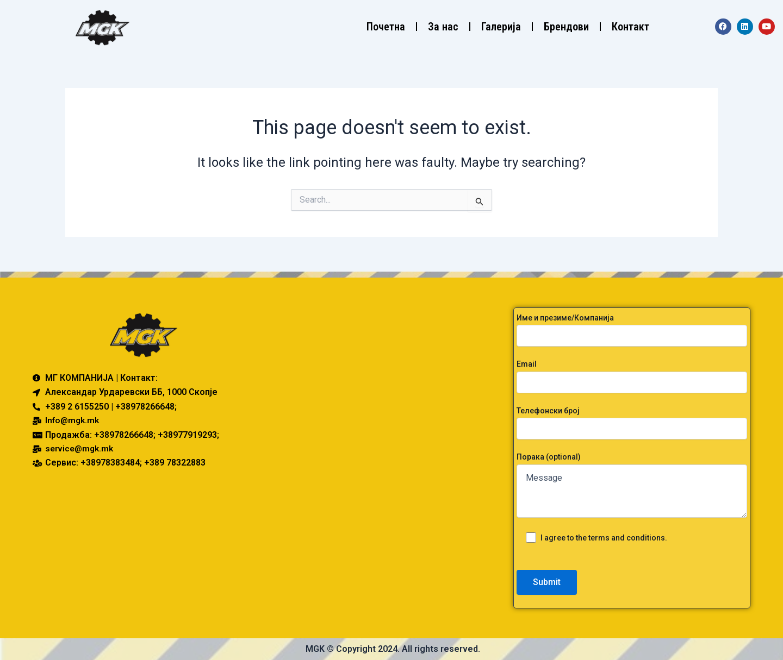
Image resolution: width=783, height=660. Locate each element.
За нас (443, 26)
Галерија (501, 26)
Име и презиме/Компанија (632, 330)
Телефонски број (632, 422)
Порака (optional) (632, 486)
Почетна (385, 26)
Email (632, 376)
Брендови (566, 26)
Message (632, 491)
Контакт (630, 26)
